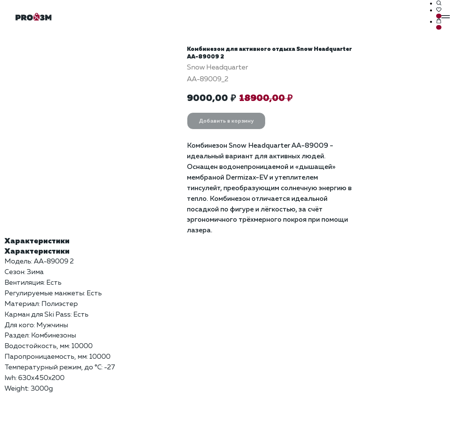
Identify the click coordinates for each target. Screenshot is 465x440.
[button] (438, 3)
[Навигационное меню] (445, 16)
